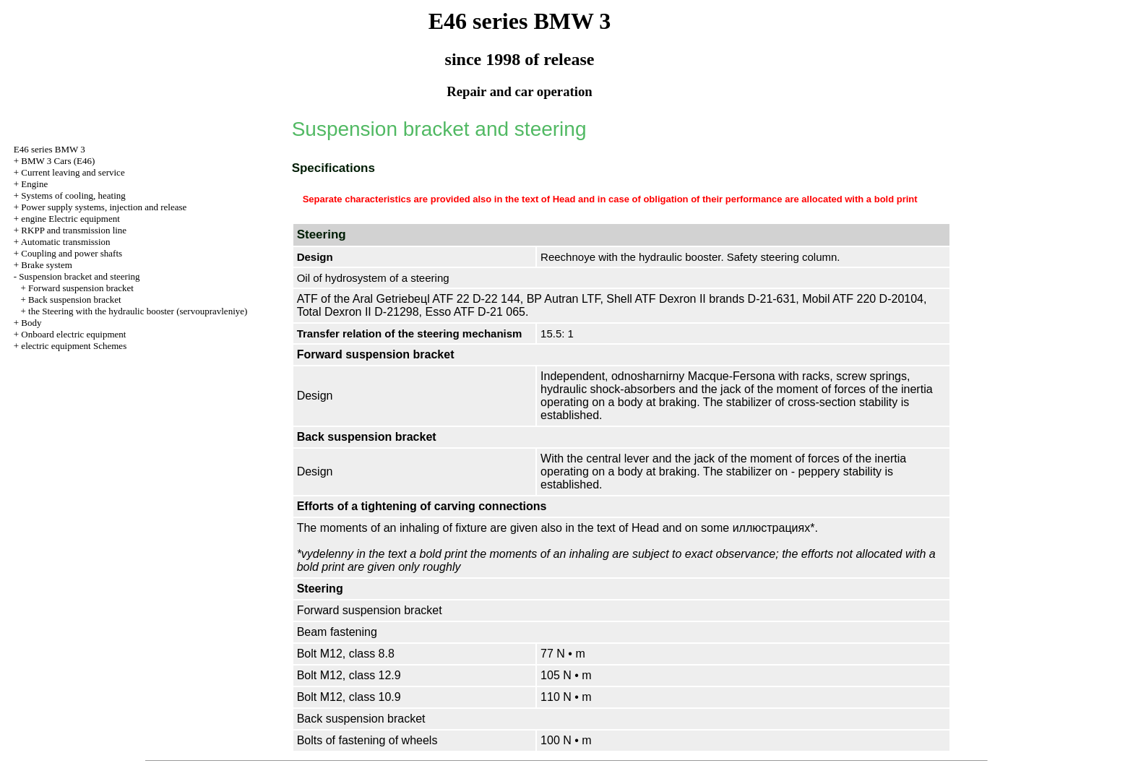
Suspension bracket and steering (79, 276)
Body (31, 322)
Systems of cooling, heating (73, 195)
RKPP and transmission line (73, 230)
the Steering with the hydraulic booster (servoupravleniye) (137, 311)
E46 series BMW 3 (49, 149)
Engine (34, 183)
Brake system (46, 264)
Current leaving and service (72, 172)
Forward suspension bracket (81, 288)
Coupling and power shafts (71, 253)
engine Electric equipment (70, 218)
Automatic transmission (66, 241)
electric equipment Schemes (73, 345)
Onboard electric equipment (73, 334)
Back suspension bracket (74, 299)
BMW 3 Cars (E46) (58, 160)
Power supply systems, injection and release (103, 207)
